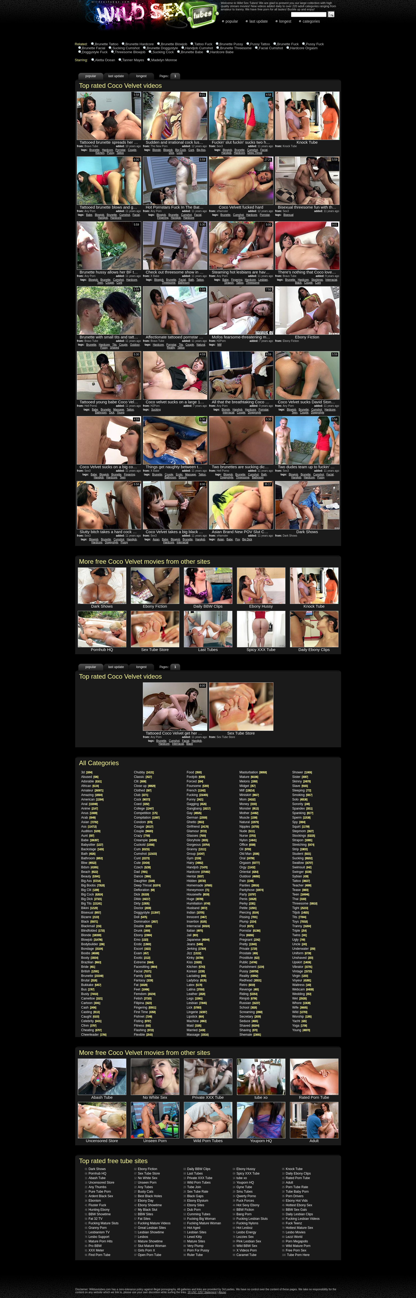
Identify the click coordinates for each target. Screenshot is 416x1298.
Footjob (196, 777)
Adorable (91, 781)
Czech (142, 867)
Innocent (197, 917)
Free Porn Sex (294, 1250)
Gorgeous (198, 845)
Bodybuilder (92, 944)
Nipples (249, 826)
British (90, 971)
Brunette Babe (192, 52)
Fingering (162, 217)
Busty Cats (143, 1191)
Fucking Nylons (245, 1223)
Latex (194, 985)
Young (120, 412)
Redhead (250, 980)
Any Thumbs (95, 1187)
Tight (300, 908)
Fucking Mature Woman (202, 1223)
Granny (196, 849)
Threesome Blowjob (130, 52)
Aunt (87, 835)
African (90, 786)
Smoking (302, 795)
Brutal (89, 980)
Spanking (302, 813)
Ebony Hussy (244, 1169)
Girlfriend (197, 826)
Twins (299, 935)
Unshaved (302, 958)
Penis (248, 899)
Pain (246, 881)
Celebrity (91, 1021)
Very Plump (193, 1246)
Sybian (300, 876)
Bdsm (89, 867)
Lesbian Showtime (149, 1232)
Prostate (249, 953)
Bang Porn (242, 1214)
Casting (90, 1012)
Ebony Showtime (148, 1205)
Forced (195, 781)
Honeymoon (198, 890)
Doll (140, 917)
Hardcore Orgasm (304, 48)
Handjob (226, 152)
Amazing (91, 795)
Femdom (144, 994)
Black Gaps (193, 1196)
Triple (299, 930)
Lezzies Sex (243, 1237)
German (197, 817)
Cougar (143, 826)
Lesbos (141, 1237)
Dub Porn (192, 1210)
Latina (195, 989)
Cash (88, 1007)
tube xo (240, 1178)
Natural (200, 344)
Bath (191, 279)
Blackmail (91, 926)
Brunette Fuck (288, 44)
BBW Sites (143, 1214)
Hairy (195, 863)
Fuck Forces (243, 1200)
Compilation (147, 817)
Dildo (142, 899)
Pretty (248, 944)
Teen (100, 282)
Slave (300, 786)
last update (258, 21)
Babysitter (92, 845)
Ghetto (195, 822)
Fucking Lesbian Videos (301, 1219)
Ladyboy (196, 980)
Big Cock (180, 149)
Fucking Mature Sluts (102, 1223)
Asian (156, 539)
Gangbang (199, 808)
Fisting (142, 1021)
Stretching (303, 845)
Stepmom (302, 831)
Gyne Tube (242, 1187)
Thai (299, 899)
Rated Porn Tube (296, 1178)
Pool (246, 926)
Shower (302, 772)
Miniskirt (249, 795)
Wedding (301, 994)
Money (248, 804)
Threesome (169, 282)
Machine (196, 1021)
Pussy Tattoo (260, 44)
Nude (247, 831)
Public (248, 962)
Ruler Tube (193, 1255)
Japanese (198, 940)
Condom (143, 822)
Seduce (249, 1021)
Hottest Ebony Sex (297, 1205)
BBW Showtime (98, 1214)
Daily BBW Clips (196, 1169)
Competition (145, 813)
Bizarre (90, 917)
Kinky (195, 958)
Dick (171, 152)
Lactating (196, 976)
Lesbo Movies (293, 1232)
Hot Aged (191, 1228)
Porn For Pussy (196, 1250)
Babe (89, 214)
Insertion (197, 921)
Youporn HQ (243, 1182)
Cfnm (88, 1025)
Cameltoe (91, 998)
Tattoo (120, 152)
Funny (195, 799)
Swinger (301, 872)
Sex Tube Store (147, 1173)
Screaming (251, 1012)
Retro (247, 985)
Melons (248, 781)
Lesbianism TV (97, 1232)
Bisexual (288, 214)
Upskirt (301, 962)
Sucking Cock (162, 52)
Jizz (194, 953)
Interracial (331, 279)
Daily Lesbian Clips (297, 1214)
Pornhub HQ (95, 1173)
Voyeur (301, 980)
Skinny (301, 781)
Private (248, 949)
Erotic (179, 474)
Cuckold (144, 845)
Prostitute (249, 958)
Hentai (195, 876)
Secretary (250, 1016)
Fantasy (143, 980)
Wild (299, 1012)
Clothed (142, 790)
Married (196, 1030)
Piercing (249, 912)
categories (311, 21)
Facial (264, 149)
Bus (87, 989)
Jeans (195, 944)
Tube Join (192, 1187)
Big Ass (201, 149)
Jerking (196, 949)
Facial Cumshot (271, 48)
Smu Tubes (243, 1191)
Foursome (198, 786)
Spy (298, 822)
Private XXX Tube (197, 1178)
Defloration (144, 890)
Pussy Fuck (315, 44)
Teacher (301, 885)
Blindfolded (92, 930)
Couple (132, 149)
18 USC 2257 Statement (202, 1292)
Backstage (92, 849)
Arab (88, 817)
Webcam (303, 989)
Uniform (301, 953)
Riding (248, 994)
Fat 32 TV (94, 1219)
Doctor (142, 908)
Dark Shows (95, 1169)
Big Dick (247, 539)
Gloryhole (197, 840)
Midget (247, 786)
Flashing (144, 1030)
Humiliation (198, 903)
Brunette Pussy (231, 44)
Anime (89, 808)
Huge (195, 899)
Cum (142, 849)
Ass (88, 826)
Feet (141, 989)
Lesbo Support (97, 1237)
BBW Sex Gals (294, 1210)
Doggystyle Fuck (95, 52)
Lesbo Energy (244, 1232)
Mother (249, 813)
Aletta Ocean (105, 60)
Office (247, 845)
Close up (144, 786)
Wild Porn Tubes (197, 1182)
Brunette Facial (93, 48)
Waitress (301, 985)
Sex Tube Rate (195, 1191)
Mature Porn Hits (98, 1241)
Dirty (141, 903)
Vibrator (302, 967)
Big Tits (91, 903)
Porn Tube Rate (295, 1187)
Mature (249, 777)
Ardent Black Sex (99, 1196)
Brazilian (91, 962)
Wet (299, 998)
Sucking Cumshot (126, 48)
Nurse (248, 835)
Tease (300, 890)
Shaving (248, 1030)
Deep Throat (255, 152)
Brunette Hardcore (140, 44)
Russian (250, 1003)
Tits (114, 344)
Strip (300, 849)
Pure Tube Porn (98, 1191)
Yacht (299, 1021)
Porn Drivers (293, 1196)
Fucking (197, 795)
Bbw (88, 863)
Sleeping (301, 790)
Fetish (142, 998)
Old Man (249, 854)
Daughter (144, 881)
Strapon (229, 282)
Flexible (143, 1034)
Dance (142, 876)
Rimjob (248, 998)
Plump (248, 921)
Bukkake (91, 985)
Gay (194, 813)
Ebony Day (144, 1200)
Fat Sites (142, 1219)
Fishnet (143, 1016)
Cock (180, 152)
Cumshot (252, 149)
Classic (143, 777)
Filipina (143, 1003)
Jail (192, 935)
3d (86, 772)
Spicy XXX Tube (246, 1173)
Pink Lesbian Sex (247, 1241)
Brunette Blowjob (174, 44)
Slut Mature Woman (150, 1246)
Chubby (144, 772)
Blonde (156, 149)
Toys (300, 921)
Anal (89, 804)
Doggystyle (254, 412)
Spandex (302, 808)
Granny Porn (96, 1228)
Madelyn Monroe (164, 60)
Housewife (198, 894)
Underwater (303, 949)
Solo (300, 799)
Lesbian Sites (194, 1232)
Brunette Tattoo (106, 44)
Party (248, 894)
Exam (141, 953)
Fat (140, 985)
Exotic (142, 958)
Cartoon (90, 1003)
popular (232, 21)
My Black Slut (145, 1210)
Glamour (197, 831)
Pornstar (120, 149)
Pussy (110, 152)
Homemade (199, 885)
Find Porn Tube (97, 1255)
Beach (89, 872)
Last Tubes (193, 1173)
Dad (140, 872)
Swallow (302, 863)
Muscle (248, 817)
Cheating (91, 1030)
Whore (301, 1003)
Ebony (143, 935)
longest (285, 21)
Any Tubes (143, 1187)
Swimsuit (301, 867)
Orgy (247, 867)
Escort (142, 949)
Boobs (90, 953)
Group (195, 854)
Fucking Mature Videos (152, 1223)
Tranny (301, 926)
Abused (89, 777)
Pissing (248, 917)
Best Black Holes (148, 1196)
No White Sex (145, 1178)
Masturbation (253, 772)
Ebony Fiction (145, 1169)
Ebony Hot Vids (295, 1200)
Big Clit (90, 890)
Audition (90, 831)
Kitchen (99, 152)
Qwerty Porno (244, 1196)
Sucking (156, 409)
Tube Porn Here (296, 1255)
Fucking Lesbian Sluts (250, 1219)
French (196, 790)
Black (298, 282)
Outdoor (135, 344)
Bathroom (183, 282)
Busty (89, 994)
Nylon (248, 840)
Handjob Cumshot (199, 48)
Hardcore (107, 149)
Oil (245, 849)
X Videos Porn (245, 1250)
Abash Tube (95, 1178)
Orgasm (250, 863)
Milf (219, 344)
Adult (287, 1182)
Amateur (92, 790)
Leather (196, 994)
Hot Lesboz (243, 1228)
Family (142, 976)
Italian (195, 930)
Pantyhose (251, 890)
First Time (145, 1012)
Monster (249, 808)
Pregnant (250, 940)
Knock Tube (292, 1169)
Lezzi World (292, 1237)
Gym (194, 858)
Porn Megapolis (295, 1241)
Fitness (142, 1025)
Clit (140, 781)
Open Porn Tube (147, 1255)
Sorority (301, 804)
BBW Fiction (243, 1210)
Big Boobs (92, 885)
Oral (247, 858)
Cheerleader (93, 1034)
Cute (142, 863)
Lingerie (197, 1012)
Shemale (250, 1034)
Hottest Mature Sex (297, 1228)
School (248, 1007)
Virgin (300, 976)
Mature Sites (194, 1241)
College (144, 808)
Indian (195, 912)
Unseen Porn (145, 1182)
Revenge (249, 989)
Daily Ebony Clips (296, 1173)
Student (301, 854)
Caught (90, 1016)
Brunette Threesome (236, 48)
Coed (141, 804)
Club (141, 795)
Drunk (142, 930)
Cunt (191, 149)
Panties (249, 885)
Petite (248, 908)
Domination (146, 921)
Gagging (196, 804)
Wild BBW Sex (245, 1246)
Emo (141, 940)
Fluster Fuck (95, 1205)
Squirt (241, 217)
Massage (118, 409)
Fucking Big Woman (199, 1219)
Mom (247, 799)
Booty (89, 958)
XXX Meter (94, 1250)
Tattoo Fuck (203, 44)
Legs (195, 998)
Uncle (299, 944)
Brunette (94, 149)
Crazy (142, 835)
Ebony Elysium (195, 1200)
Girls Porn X (144, 1250)
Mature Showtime (148, 1241)
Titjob (300, 912)
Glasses (196, 835)
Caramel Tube (245, 1255)
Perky (247, 903)
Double (143, 926)
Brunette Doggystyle (162, 48)
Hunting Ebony (97, 1210)
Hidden (196, 881)
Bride (88, 967)
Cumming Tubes (197, 1214)
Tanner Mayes (133, 60)
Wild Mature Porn (296, 1246)
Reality (171, 347)
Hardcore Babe (221, 52)
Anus (89, 813)
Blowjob (168, 149)
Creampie (145, 840)
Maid (194, 1025)
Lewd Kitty (192, 1237)
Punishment (252, 967)
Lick (194, 1007)
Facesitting (145, 967)
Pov (237, 539)
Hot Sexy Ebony (246, 1205)
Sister (300, 777)
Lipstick (195, 1016)
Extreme (144, 962)
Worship (302, 1016)
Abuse (222, 1292)
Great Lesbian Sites (150, 1228)
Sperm (301, 817)
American (92, 799)
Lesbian (263, 279)
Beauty (183, 477)
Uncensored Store (99, 1182)
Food (194, 772)
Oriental (249, 872)
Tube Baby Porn (295, 1191)
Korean (196, 971)
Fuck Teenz (292, 1223)
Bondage (92, 949)
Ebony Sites (193, 1205)
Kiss (194, 962)
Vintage (302, 971)
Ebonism (93, 1200)
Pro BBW (93, 1246)
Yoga (299, 1025)
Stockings (317, 279)
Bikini (89, 908)
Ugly (298, 940)
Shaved (114, 347)
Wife (300, 1007)
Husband (197, 908)
